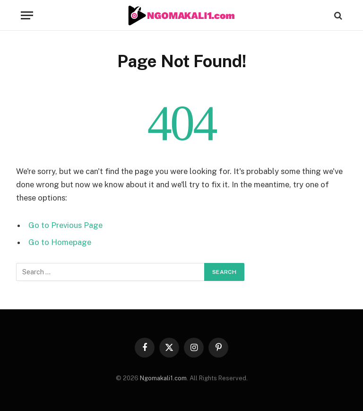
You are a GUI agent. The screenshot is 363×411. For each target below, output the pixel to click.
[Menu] (27, 15)
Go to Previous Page (65, 225)
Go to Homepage (59, 242)
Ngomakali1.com (163, 378)
